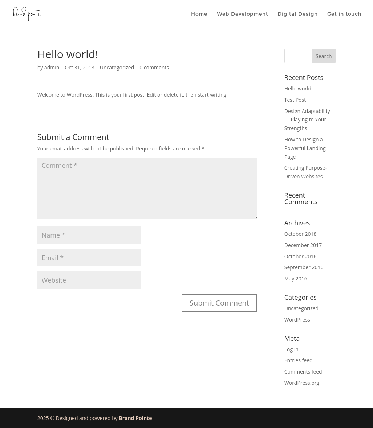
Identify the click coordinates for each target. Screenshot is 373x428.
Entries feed (298, 360)
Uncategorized (117, 67)
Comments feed (303, 371)
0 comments (154, 67)
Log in (291, 349)
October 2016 (300, 256)
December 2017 (303, 245)
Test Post (295, 99)
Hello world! (298, 88)
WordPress (297, 319)
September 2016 (304, 267)
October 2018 (300, 233)
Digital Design (297, 14)
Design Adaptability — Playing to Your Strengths (307, 120)
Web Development (242, 14)
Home (199, 14)
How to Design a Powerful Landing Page (305, 148)
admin (51, 67)
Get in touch (344, 14)
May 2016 (295, 278)
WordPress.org (301, 382)
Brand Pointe (135, 418)
